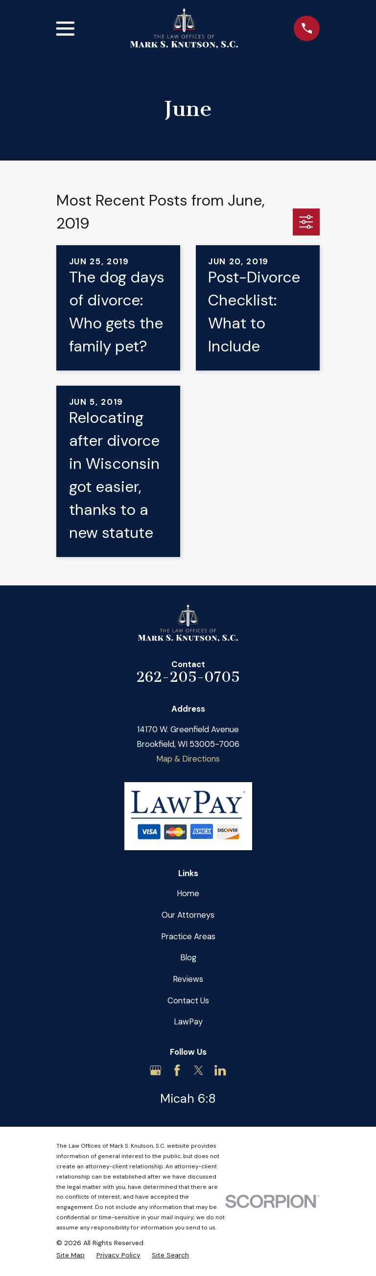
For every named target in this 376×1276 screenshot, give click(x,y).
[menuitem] (70, 1255)
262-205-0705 (188, 677)
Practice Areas (188, 936)
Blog (188, 957)
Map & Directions (188, 758)
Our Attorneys (188, 914)
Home (188, 893)
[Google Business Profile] (155, 1070)
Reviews (188, 979)
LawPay (188, 1021)
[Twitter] (198, 1070)
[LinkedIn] (220, 1070)
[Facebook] (177, 1070)
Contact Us (188, 1000)
